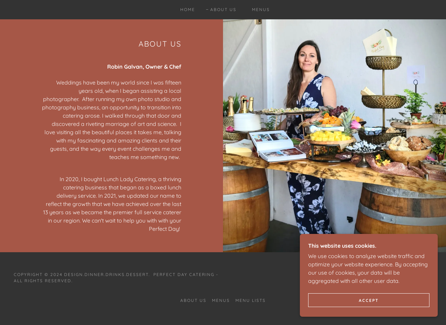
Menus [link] (261, 9)
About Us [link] (223, 9)
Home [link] (187, 9)
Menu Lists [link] (250, 300)
